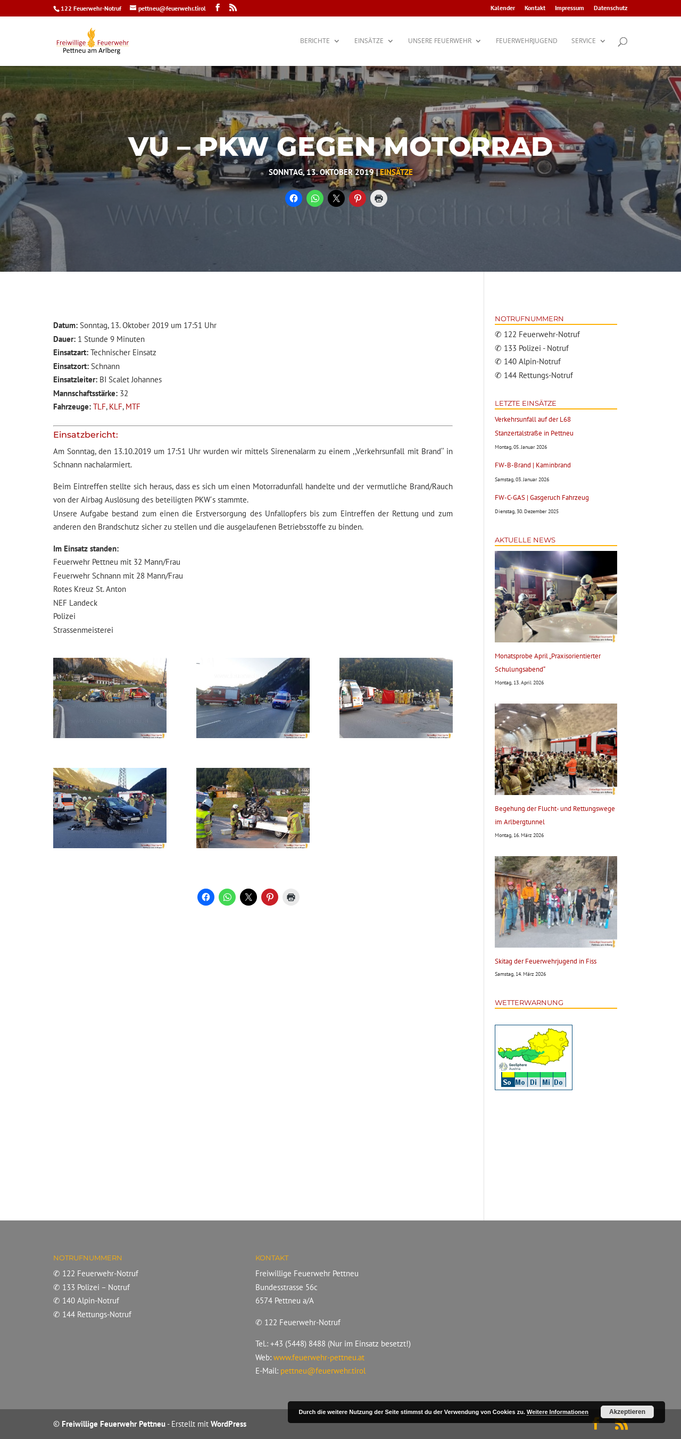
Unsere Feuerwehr (439, 41)
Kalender (503, 8)
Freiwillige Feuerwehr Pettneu (113, 1424)
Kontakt (535, 8)
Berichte (315, 41)
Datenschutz (611, 8)
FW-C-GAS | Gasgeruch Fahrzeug (542, 497)
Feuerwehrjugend (527, 41)
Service (583, 41)
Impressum (569, 8)
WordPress (228, 1424)
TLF (99, 406)
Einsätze (369, 41)
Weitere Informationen (557, 1412)
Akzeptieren (627, 1412)
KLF (115, 406)
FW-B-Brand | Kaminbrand (533, 465)
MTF (133, 406)
